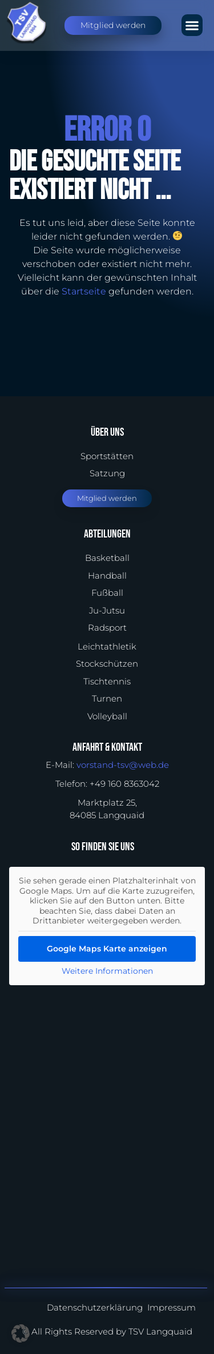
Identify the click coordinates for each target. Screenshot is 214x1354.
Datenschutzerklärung (95, 1307)
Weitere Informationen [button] (107, 970)
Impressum (171, 1307)
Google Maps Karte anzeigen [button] (107, 948)
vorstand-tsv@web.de (122, 764)
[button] (192, 25)
